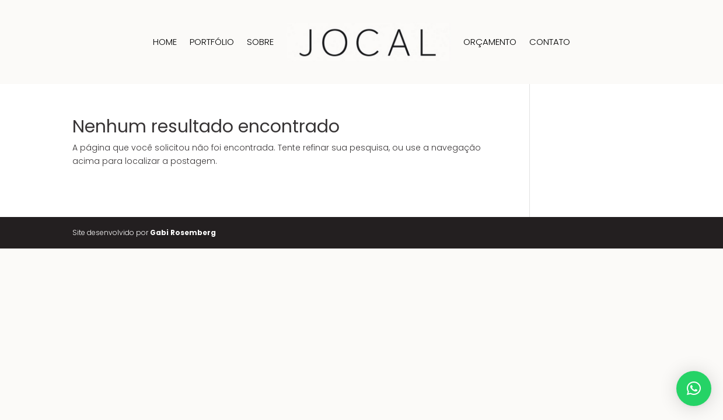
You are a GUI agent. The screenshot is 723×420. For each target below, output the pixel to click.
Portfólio (212, 42)
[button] (693, 388)
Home (165, 42)
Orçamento (489, 42)
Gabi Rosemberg (183, 232)
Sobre (260, 42)
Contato (549, 42)
